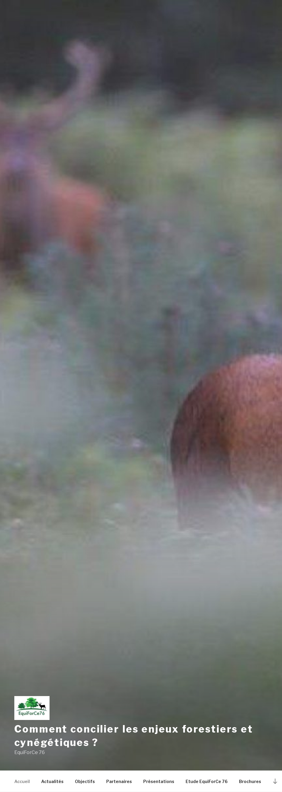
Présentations (158, 781)
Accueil (22, 781)
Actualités (52, 781)
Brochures (250, 781)
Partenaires (119, 781)
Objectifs (85, 781)
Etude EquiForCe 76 (207, 781)
